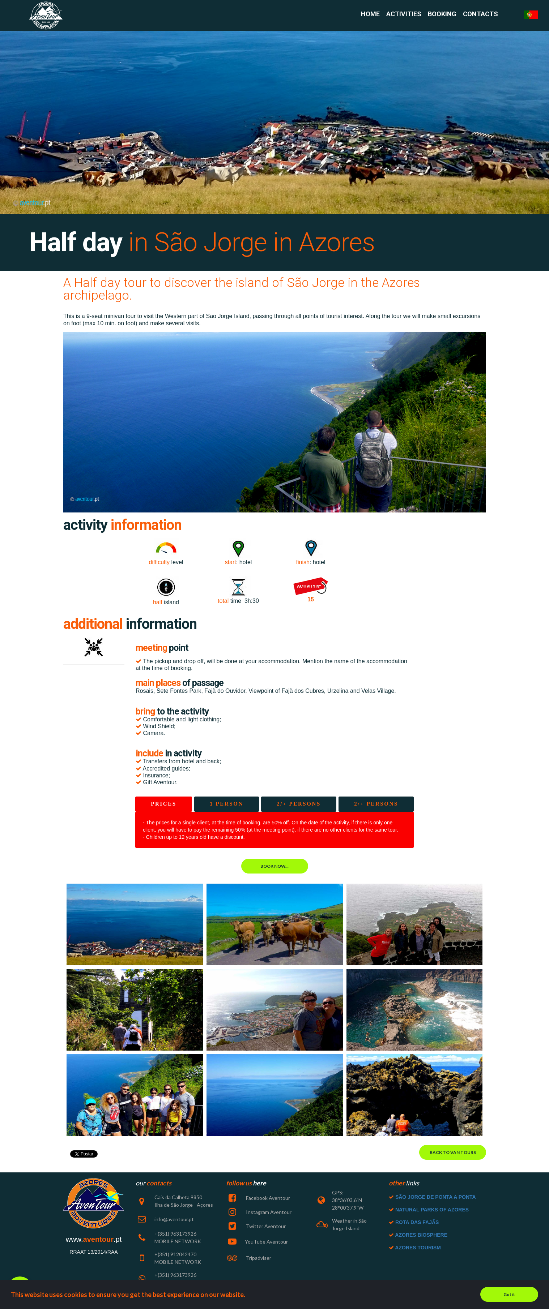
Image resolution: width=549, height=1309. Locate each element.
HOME (370, 14)
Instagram (257, 1212)
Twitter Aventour (265, 1226)
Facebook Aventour (267, 1198)
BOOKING (442, 14)
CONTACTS (480, 14)
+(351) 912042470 (175, 1254)
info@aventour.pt (174, 1219)
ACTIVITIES (403, 14)
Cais (159, 1197)
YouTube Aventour (266, 1242)
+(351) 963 (166, 1234)
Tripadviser (258, 1258)
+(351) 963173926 (175, 1275)
